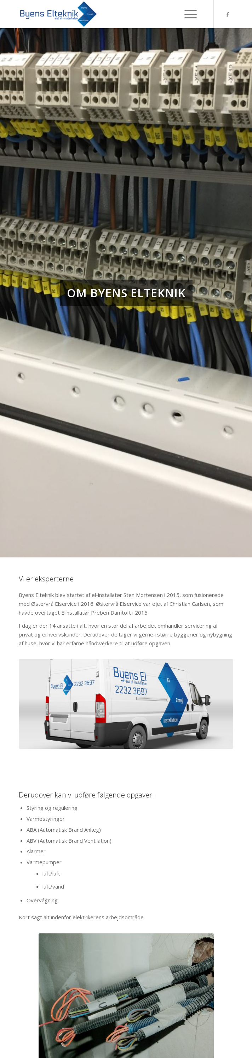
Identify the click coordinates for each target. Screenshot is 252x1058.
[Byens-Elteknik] (104, 14)
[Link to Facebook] (228, 14)
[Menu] (194, 14)
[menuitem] (194, 14)
